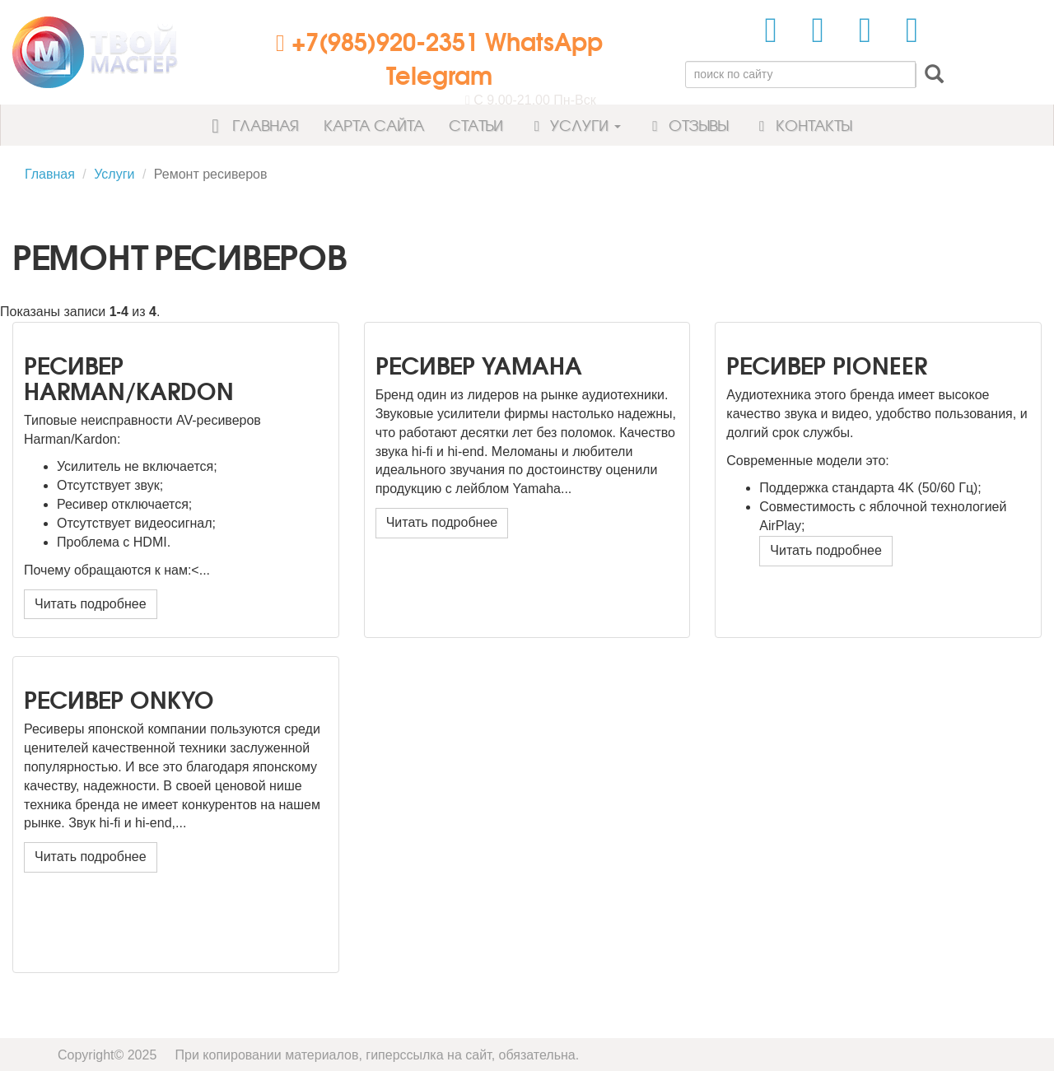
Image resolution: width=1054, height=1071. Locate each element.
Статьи (476, 124)
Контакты (802, 124)
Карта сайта (374, 124)
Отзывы (687, 124)
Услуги (575, 124)
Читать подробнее (91, 604)
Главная (250, 124)
